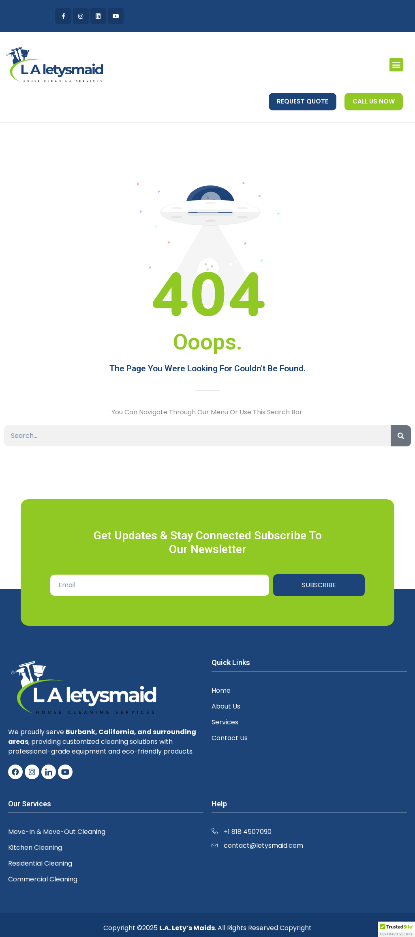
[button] (396, 64)
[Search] (401, 435)
